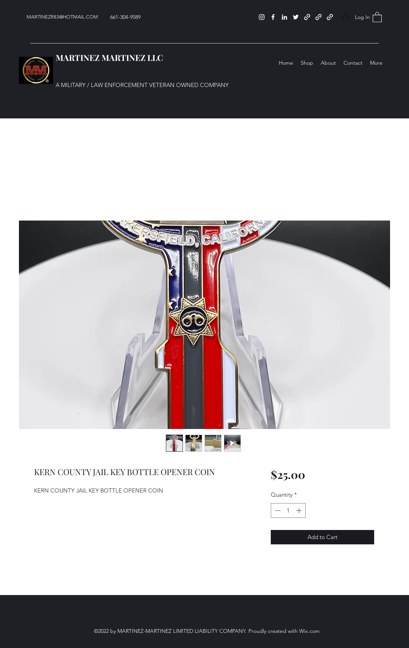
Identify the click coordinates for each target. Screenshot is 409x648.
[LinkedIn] (284, 17)
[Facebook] (273, 17)
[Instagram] (261, 17)
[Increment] (300, 510)
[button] (377, 16)
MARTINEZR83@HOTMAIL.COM (62, 17)
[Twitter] (296, 17)
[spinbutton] (288, 510)
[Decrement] (277, 510)
